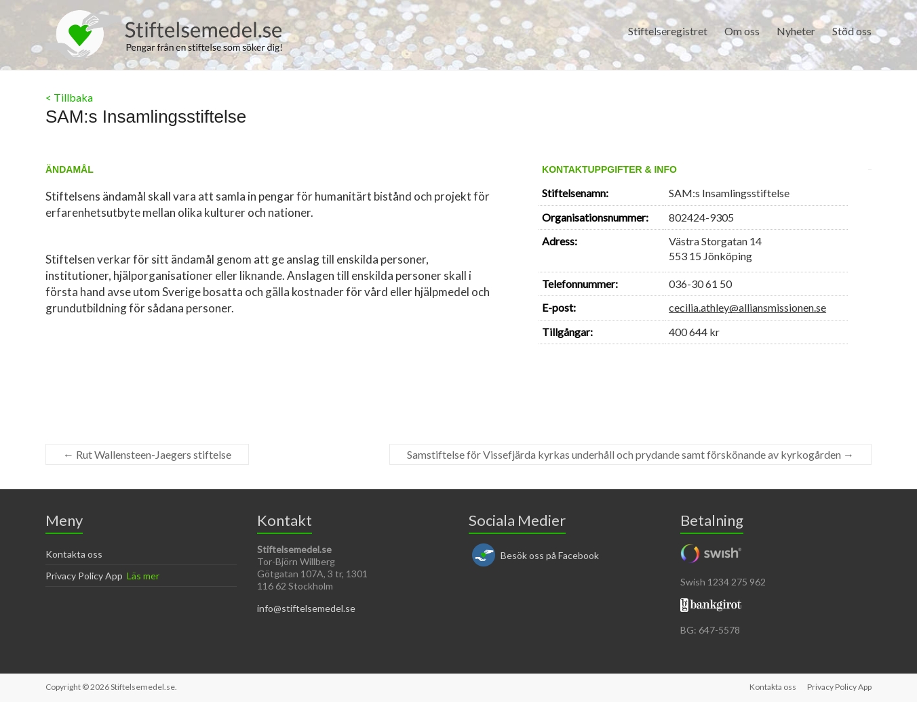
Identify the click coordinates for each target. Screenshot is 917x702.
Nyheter (796, 30)
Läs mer (143, 575)
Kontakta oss (73, 554)
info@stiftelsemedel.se (306, 608)
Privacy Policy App (84, 575)
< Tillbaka (69, 97)
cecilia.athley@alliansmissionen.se (747, 307)
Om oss (742, 30)
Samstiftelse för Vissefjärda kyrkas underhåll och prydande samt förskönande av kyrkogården (630, 454)
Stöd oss (852, 30)
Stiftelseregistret (667, 30)
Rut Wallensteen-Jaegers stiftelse (147, 454)
